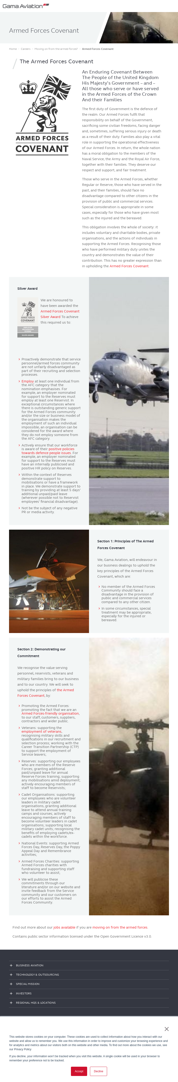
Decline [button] (98, 1071)
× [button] (166, 1029)
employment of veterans (41, 731)
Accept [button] (79, 1071)
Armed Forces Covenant (129, 266)
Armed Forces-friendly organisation (50, 713)
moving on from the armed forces (119, 927)
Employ (28, 381)
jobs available (64, 927)
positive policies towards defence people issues (48, 451)
